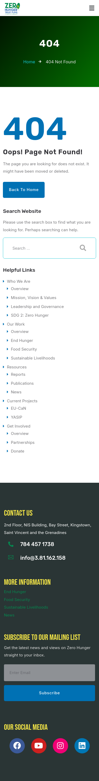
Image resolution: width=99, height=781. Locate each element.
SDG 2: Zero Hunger (30, 315)
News (16, 391)
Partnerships (23, 442)
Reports (18, 374)
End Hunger (22, 340)
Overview (20, 288)
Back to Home (24, 189)
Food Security (24, 349)
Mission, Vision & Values (33, 297)
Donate (17, 451)
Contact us (18, 513)
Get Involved (18, 426)
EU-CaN (18, 408)
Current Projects (22, 400)
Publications (22, 383)
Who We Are (18, 281)
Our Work (16, 324)
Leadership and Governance (37, 306)
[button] (91, 8)
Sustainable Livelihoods (33, 358)
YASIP (16, 417)
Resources (17, 366)
